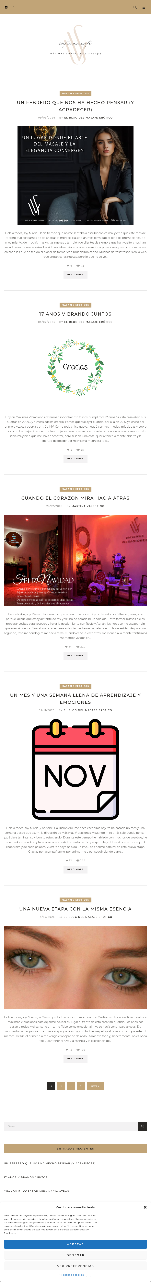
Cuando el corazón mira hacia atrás (75, 498)
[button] (145, 1207)
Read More (75, 274)
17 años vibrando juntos (75, 314)
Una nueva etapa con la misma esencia (75, 909)
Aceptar (75, 1244)
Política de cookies (72, 1274)
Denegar (75, 1255)
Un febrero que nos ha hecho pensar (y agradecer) (50, 1163)
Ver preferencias (75, 1266)
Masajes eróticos (75, 93)
